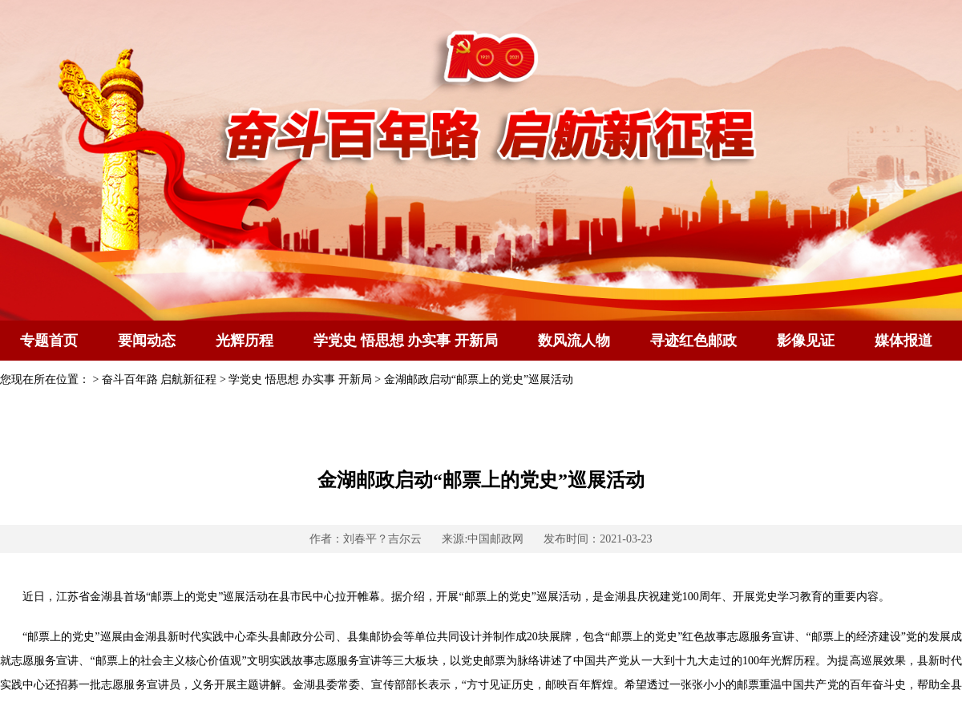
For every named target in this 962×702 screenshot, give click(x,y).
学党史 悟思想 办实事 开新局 (405, 341)
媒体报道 (903, 341)
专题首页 (49, 341)
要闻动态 (147, 341)
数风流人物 (574, 341)
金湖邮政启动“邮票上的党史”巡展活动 (478, 379)
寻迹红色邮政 (693, 341)
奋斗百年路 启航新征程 (159, 379)
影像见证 (806, 341)
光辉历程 (244, 341)
